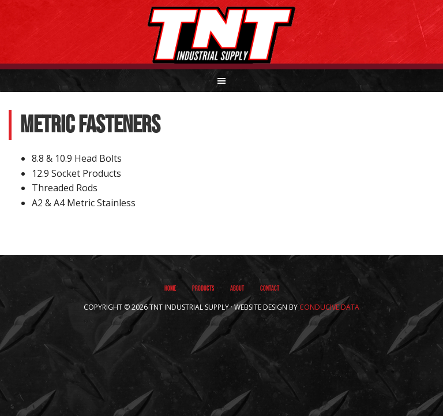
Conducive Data (329, 307)
